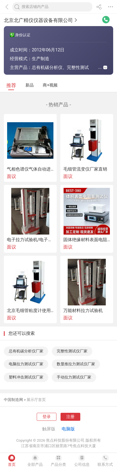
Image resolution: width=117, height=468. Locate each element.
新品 (29, 85)
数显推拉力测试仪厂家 (76, 364)
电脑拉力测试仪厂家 (26, 364)
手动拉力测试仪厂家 (74, 377)
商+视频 (50, 85)
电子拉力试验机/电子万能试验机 (30, 240)
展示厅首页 (36, 399)
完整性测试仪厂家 (72, 351)
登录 (46, 416)
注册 (70, 416)
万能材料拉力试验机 (83, 310)
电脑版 (68, 428)
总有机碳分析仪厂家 (26, 351)
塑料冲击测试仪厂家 (26, 377)
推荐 (11, 85)
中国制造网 (13, 399)
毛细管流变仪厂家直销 (85, 169)
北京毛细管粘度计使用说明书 (30, 310)
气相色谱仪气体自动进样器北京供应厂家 (30, 169)
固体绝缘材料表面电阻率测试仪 (86, 240)
